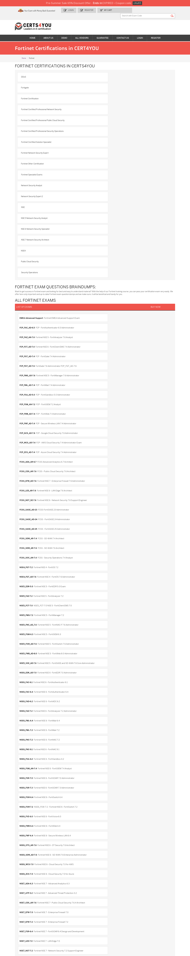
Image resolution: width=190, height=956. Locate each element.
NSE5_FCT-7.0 (29, 344)
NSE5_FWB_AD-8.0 (105, 361)
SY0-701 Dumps (104, 922)
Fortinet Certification (33, 84)
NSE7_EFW (27, 795)
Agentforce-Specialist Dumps (109, 933)
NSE (26, 140)
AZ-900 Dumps (163, 913)
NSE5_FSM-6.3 (104, 353)
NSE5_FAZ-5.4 (103, 635)
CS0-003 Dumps (44, 922)
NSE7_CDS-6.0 (104, 787)
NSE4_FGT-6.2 (103, 618)
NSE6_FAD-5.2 (103, 710)
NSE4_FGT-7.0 (103, 627)
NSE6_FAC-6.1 (103, 378)
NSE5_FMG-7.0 (29, 685)
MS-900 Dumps (73, 918)
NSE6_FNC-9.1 (29, 411)
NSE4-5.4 (27, 610)
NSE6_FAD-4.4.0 (30, 710)
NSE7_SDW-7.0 (104, 837)
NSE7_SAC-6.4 (103, 829)
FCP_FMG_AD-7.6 (30, 245)
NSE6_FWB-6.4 (29, 444)
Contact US (10, 878)
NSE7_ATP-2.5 (103, 779)
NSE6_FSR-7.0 (103, 419)
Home (32, 33)
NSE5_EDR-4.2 (29, 635)
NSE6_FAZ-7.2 (29, 394)
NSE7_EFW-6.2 (29, 804)
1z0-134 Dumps (103, 913)
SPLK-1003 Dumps (135, 918)
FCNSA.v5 (101, 552)
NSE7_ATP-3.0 (29, 787)
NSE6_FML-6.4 (103, 394)
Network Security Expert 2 (111, 129)
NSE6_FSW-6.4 (104, 427)
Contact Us (123, 33)
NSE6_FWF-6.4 (103, 444)
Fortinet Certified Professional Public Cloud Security (46, 95)
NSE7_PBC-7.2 (29, 511)
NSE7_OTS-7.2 (29, 502)
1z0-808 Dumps (74, 913)
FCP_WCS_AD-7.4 (105, 270)
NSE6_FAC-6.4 (29, 386)
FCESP (26, 552)
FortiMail (27, 593)
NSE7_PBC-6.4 (29, 820)
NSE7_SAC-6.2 (29, 829)
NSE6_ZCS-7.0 (103, 461)
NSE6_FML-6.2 (29, 726)
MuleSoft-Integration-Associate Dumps (16, 934)
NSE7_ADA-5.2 (29, 779)
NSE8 (25, 845)
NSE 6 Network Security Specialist (39, 152)
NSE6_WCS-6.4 (30, 768)
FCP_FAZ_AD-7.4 (104, 560)
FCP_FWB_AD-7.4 (30, 261)
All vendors (82, 33)
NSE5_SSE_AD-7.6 (31, 369)
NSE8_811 (27, 854)
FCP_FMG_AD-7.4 (30, 577)
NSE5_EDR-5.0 (29, 336)
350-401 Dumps (163, 918)
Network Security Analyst (35, 129)
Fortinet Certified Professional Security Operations (121, 95)
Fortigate (103, 72)
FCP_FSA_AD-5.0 (30, 253)
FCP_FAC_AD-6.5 (104, 220)
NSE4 (27, 163)
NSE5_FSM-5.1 (103, 685)
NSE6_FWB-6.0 (104, 743)
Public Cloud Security (108, 163)
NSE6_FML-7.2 (29, 403)
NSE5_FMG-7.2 (104, 344)
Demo (64, 33)
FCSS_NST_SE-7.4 (31, 585)
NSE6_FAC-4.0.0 (30, 701)
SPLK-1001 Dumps (105, 918)
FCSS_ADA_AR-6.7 (105, 278)
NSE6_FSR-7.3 (29, 427)
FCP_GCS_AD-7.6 (30, 270)
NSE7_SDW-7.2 (104, 511)
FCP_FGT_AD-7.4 (30, 236)
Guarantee (102, 33)
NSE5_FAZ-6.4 (29, 651)
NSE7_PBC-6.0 (103, 812)
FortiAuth (101, 585)
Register (99, 10)
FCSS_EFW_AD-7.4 (105, 577)
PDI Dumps (131, 913)
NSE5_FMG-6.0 (104, 668)
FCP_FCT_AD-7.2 (104, 568)
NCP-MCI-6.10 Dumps (76, 933)
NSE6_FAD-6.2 (103, 386)
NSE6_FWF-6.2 (103, 759)
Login (81, 10)
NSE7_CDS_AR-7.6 (31, 477)
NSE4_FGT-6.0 (29, 618)
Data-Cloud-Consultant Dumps (166, 927)
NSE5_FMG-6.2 (29, 676)
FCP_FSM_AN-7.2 (105, 253)
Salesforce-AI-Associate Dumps (137, 923)
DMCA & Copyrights (13, 891)
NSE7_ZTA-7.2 (29, 527)
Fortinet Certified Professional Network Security (120, 84)
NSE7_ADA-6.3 (29, 469)
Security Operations (33, 174)
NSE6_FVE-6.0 (103, 436)
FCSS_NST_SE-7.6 (105, 295)
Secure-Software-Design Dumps (137, 934)
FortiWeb (101, 593)
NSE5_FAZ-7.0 (103, 651)
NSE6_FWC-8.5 (29, 759)
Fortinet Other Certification (36, 118)
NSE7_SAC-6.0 (104, 820)
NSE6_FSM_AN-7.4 (31, 419)
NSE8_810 (101, 845)
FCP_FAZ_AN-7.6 (30, 228)
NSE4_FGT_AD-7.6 (105, 328)
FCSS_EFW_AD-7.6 (105, 286)
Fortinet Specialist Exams (110, 118)
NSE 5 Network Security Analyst (113, 140)
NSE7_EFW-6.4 (103, 804)
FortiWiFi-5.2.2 (29, 602)
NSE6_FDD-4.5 (29, 718)
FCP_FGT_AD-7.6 (104, 236)
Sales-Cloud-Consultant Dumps (47, 914)
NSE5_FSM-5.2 (29, 693)
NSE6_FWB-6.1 (29, 751)
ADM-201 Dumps (14, 913)
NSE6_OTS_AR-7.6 (31, 452)
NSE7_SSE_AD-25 (105, 519)
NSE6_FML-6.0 (104, 718)
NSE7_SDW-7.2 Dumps (166, 922)
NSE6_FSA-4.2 (103, 411)
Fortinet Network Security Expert (113, 106)
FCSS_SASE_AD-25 (31, 311)
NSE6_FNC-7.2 (103, 403)
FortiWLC (101, 602)
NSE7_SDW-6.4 (29, 837)
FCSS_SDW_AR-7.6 (31, 319)
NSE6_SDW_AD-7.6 (105, 452)
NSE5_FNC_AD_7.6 (31, 353)
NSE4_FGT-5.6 (103, 610)
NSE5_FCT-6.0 (29, 660)
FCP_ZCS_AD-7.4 (30, 278)
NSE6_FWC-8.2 (104, 751)
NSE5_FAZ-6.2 (103, 643)
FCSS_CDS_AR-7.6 (31, 286)
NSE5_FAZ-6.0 (29, 643)
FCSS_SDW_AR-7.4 (105, 311)
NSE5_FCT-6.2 (103, 660)
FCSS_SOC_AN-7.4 (105, 319)
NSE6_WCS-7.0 (30, 461)
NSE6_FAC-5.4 (103, 701)
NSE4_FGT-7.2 (29, 328)
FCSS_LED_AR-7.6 (31, 295)
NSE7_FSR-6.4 (103, 486)
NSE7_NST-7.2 (103, 494)
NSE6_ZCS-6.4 (103, 768)
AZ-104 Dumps (13, 922)
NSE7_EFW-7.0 (103, 477)
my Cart (118, 10)
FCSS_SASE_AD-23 (31, 303)
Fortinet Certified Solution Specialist (40, 106)
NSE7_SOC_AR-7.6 (31, 519)
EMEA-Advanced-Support (34, 220)
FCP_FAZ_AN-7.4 (30, 568)
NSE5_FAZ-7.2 (103, 336)
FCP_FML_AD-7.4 (104, 245)
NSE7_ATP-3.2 (103, 469)
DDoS (27, 72)
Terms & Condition (13, 886)
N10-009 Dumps (74, 922)
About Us (48, 33)
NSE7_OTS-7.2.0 (104, 502)
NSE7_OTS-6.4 (29, 812)
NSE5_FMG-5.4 (29, 668)
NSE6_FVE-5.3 (103, 734)
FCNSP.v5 (27, 560)
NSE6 (99, 693)
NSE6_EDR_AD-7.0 (105, 369)
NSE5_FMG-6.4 (104, 676)
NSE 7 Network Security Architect (114, 152)
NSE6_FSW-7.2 (29, 436)
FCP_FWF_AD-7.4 (104, 261)
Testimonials (10, 882)
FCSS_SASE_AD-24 (106, 303)
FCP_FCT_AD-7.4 (104, 228)
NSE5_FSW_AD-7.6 (31, 361)
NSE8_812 (101, 527)
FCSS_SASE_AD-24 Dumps (48, 933)
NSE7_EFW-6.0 (104, 795)
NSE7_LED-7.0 (29, 494)
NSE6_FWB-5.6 (29, 743)
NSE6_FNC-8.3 (103, 726)
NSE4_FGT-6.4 (29, 627)
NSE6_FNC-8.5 (29, 734)
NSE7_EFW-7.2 (29, 486)
